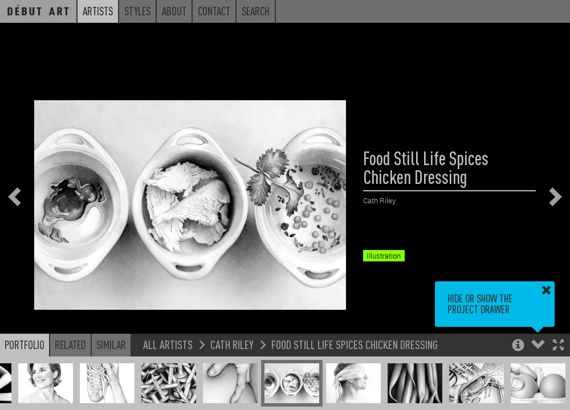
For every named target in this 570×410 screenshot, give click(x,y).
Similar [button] (111, 344)
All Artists (168, 344)
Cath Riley (232, 344)
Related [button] (70, 344)
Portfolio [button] (24, 344)
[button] (558, 346)
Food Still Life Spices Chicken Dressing (354, 344)
